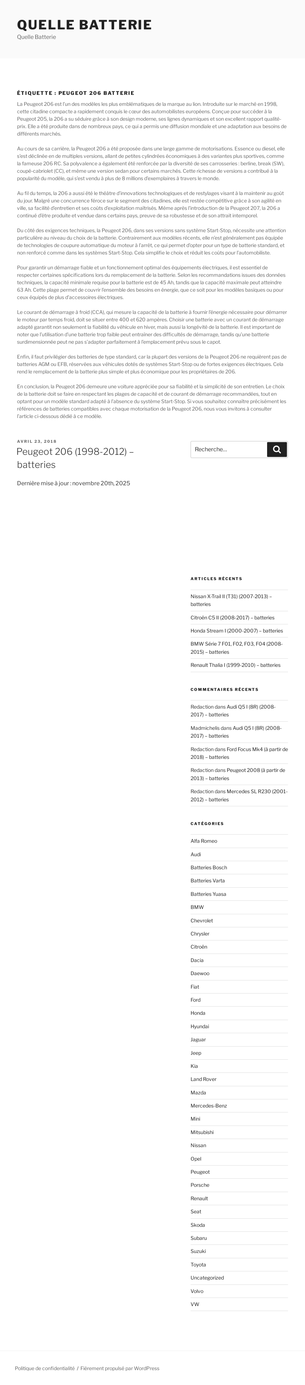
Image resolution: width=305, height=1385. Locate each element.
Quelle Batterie (85, 25)
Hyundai (200, 1026)
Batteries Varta (208, 880)
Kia (194, 1066)
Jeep (196, 1053)
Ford (195, 1000)
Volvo (197, 1291)
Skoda (198, 1225)
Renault (199, 1198)
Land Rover (203, 1079)
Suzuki (198, 1251)
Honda (198, 1013)
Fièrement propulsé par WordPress (119, 1368)
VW (195, 1304)
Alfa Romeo (204, 841)
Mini (195, 1119)
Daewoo (200, 973)
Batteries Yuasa (208, 894)
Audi (196, 854)
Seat (196, 1211)
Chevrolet (202, 920)
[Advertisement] (239, 517)
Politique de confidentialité (45, 1368)
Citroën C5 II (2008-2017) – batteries (233, 617)
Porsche (200, 1185)
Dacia (197, 960)
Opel (196, 1159)
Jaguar (198, 1039)
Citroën (199, 947)
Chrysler (200, 934)
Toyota (198, 1264)
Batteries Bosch (209, 867)
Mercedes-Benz (209, 1106)
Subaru (199, 1238)
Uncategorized (207, 1278)
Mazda (198, 1092)
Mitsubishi (202, 1132)
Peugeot (200, 1172)
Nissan (198, 1145)
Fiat (195, 987)
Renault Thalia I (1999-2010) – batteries (236, 665)
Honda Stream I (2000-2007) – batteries (237, 631)
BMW (197, 907)
